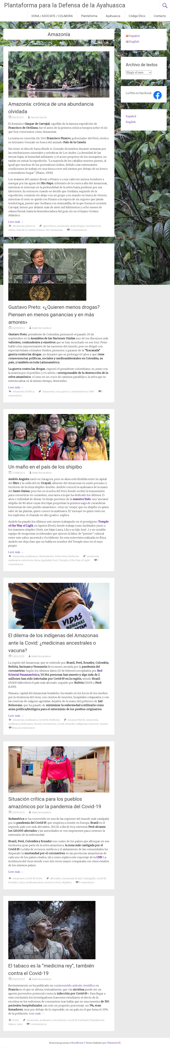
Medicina (73, 556)
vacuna (104, 723)
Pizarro (40, 229)
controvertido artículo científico (74, 985)
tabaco (12, 1024)
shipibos (67, 882)
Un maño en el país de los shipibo (45, 467)
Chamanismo (46, 556)
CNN (99, 857)
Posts (39, 878)
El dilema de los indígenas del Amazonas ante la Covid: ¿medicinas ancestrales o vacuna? (53, 642)
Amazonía (63, 225)
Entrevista (61, 556)
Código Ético (137, 16)
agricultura (49, 225)
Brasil (37, 723)
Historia (30, 225)
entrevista (27, 560)
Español (131, 116)
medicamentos (34, 882)
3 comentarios (78, 229)
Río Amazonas (54, 229)
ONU (91, 391)
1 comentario (86, 882)
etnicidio (70, 723)
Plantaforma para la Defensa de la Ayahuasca (64, 5)
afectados (55, 878)
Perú (55, 560)
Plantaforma (89, 16)
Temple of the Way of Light (74, 560)
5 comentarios (38, 1024)
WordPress (77, 1042)
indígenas (81, 723)
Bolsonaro (27, 723)
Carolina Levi (93, 225)
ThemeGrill (114, 1042)
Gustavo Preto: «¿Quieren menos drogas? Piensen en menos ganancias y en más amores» (54, 314)
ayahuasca (14, 560)
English (131, 122)
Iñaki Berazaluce (41, 327)
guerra (65, 391)
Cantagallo (89, 878)
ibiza (37, 560)
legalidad (46, 560)
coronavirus (49, 723)
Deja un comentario (23, 727)
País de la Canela (25, 229)
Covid (60, 723)
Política (29, 391)
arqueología (77, 225)
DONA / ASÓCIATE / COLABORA (52, 16)
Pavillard (83, 1020)
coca (57, 391)
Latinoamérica (79, 391)
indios (11, 229)
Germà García (39, 117)
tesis (19, 1024)
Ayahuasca (113, 16)
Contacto (160, 16)
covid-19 (101, 878)
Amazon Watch (76, 719)
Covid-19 (43, 719)
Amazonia (18, 225)
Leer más (15, 221)
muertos (93, 723)
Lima (22, 882)
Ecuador (13, 882)
